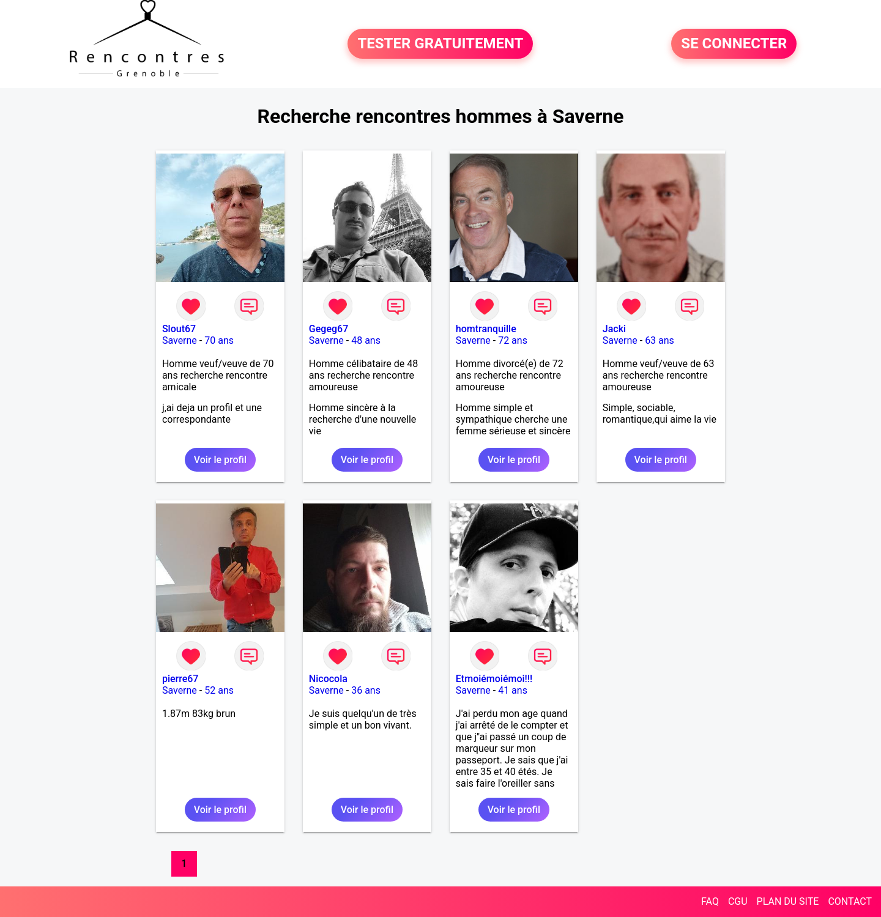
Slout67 (179, 329)
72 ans (512, 340)
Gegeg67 (328, 329)
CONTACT (850, 901)
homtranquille (486, 329)
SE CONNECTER (734, 44)
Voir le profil (220, 460)
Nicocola (328, 679)
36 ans (366, 690)
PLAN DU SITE (788, 901)
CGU (738, 901)
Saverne (179, 340)
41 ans (512, 690)
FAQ (710, 901)
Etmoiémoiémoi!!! (494, 679)
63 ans (659, 340)
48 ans (366, 340)
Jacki (614, 329)
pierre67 (180, 679)
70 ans (219, 340)
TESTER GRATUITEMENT (440, 44)
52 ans (219, 690)
